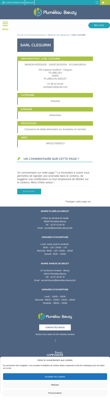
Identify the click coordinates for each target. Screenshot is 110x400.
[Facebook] (106, 2)
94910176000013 (55, 143)
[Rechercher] (97, 2)
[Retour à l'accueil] (55, 315)
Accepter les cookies (55, 376)
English (30, 3)
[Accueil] (55, 12)
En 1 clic (99, 25)
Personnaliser (55, 393)
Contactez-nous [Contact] (55, 327)
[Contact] (103, 2)
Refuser (55, 384)
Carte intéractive (13, 2)
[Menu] (6, 25)
